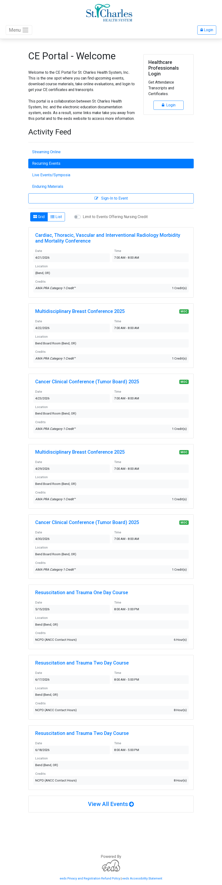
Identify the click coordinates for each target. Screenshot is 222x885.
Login (206, 30)
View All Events (108, 804)
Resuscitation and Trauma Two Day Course (82, 663)
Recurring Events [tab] (46, 163)
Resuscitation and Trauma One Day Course (81, 592)
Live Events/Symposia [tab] (51, 175)
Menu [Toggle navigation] (19, 30)
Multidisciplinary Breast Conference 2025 (80, 311)
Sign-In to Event (111, 198)
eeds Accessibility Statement (142, 878)
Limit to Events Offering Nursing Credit (115, 216)
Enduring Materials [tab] (47, 186)
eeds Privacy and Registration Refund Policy (90, 878)
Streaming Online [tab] (46, 152)
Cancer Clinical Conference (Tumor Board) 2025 (87, 382)
